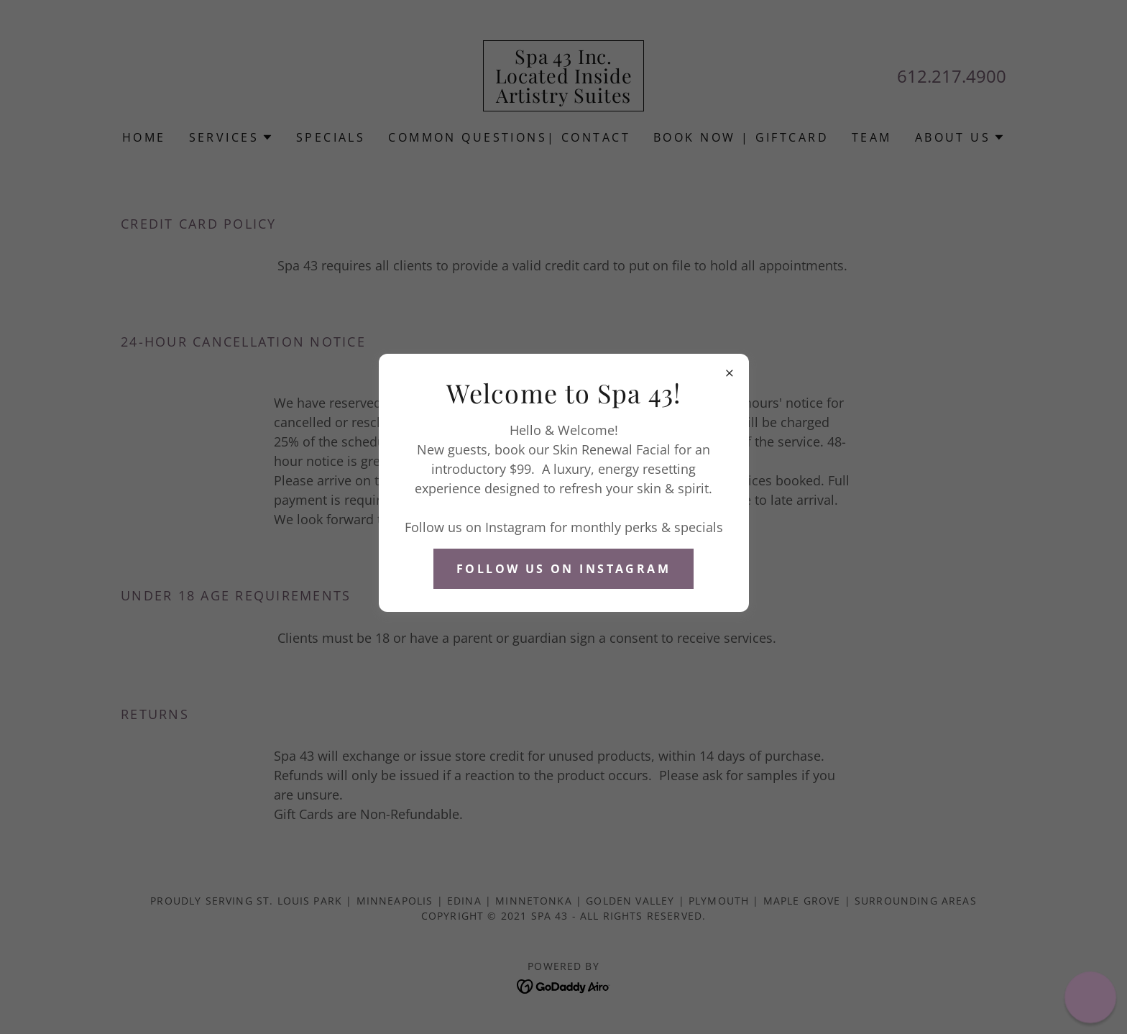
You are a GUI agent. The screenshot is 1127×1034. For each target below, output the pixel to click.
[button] (1091, 998)
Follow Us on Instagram (563, 569)
